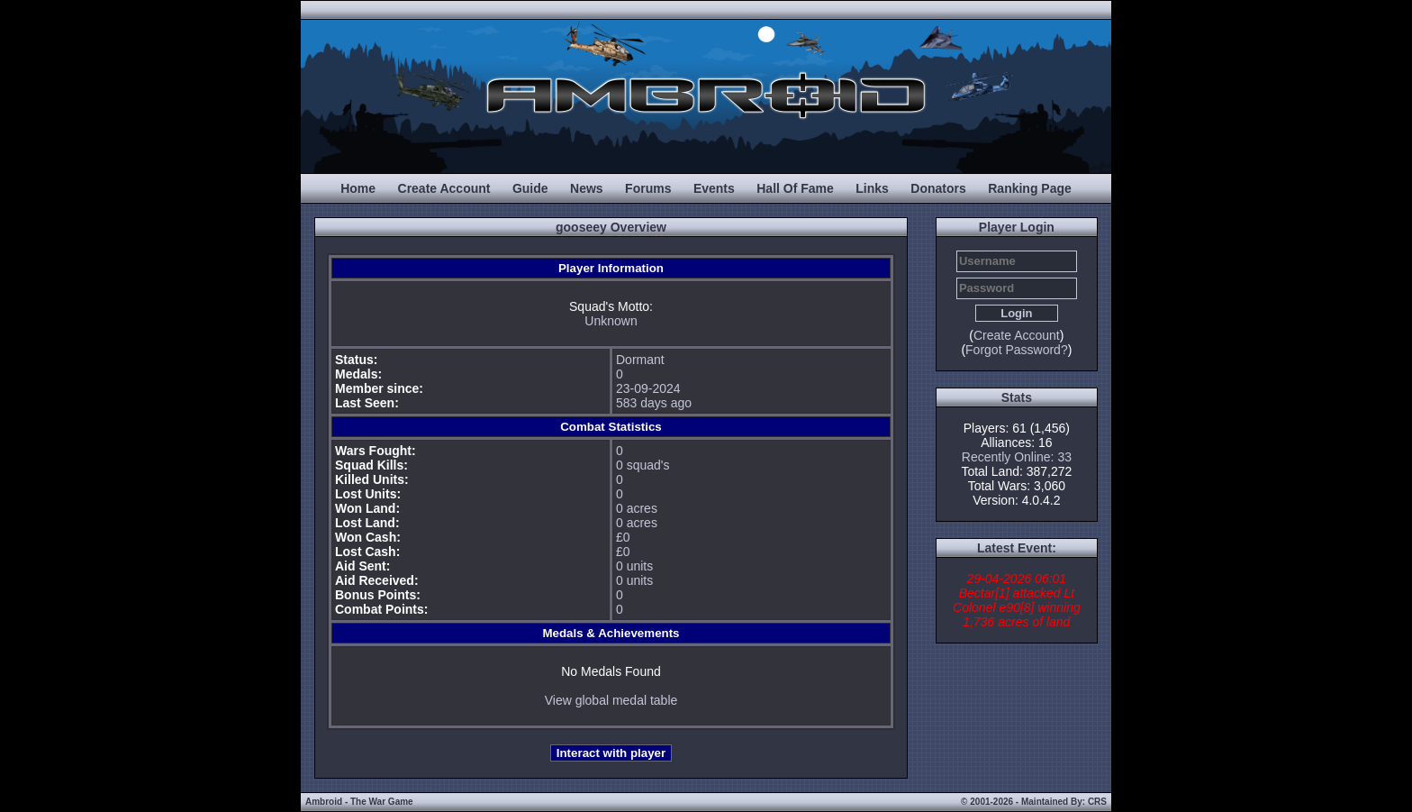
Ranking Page (1030, 188)
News (586, 188)
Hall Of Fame (795, 188)
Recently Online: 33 (1017, 457)
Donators (937, 188)
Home (358, 188)
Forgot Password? (1016, 349)
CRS (1097, 802)
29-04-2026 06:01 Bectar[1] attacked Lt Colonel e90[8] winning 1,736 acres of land (1017, 600)
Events (714, 188)
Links (872, 188)
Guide (530, 188)
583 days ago (654, 403)
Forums (648, 188)
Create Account (444, 188)
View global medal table (611, 700)
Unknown (610, 321)
